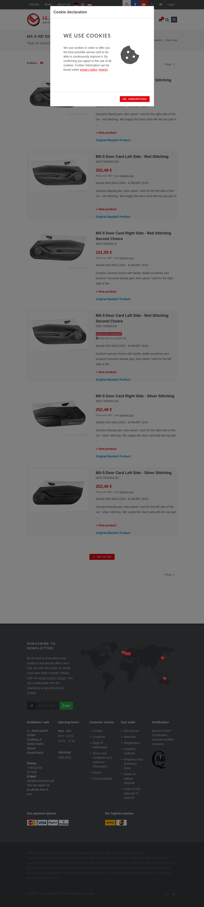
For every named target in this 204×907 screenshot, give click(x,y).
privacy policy (88, 69)
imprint (103, 69)
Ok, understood (135, 99)
